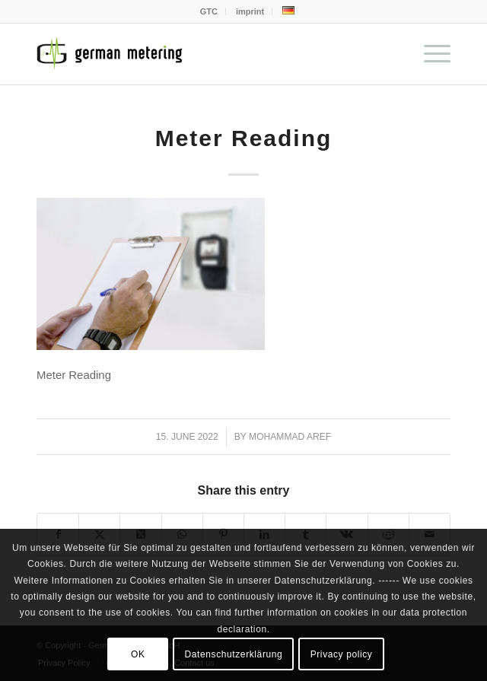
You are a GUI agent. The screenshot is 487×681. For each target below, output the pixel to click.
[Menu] (429, 54)
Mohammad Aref (290, 436)
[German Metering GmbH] (202, 54)
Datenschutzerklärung (234, 654)
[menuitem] (209, 11)
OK (138, 654)
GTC (209, 11)
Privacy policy (341, 654)
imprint (250, 11)
